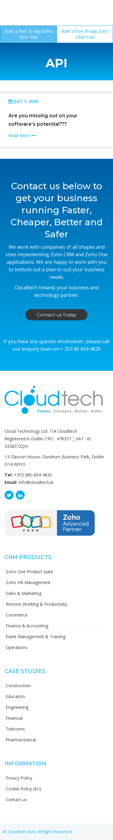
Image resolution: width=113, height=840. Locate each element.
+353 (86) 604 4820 (33, 475)
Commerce (16, 615)
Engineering (17, 707)
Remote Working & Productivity (36, 604)
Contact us (16, 799)
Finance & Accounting (27, 626)
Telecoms (15, 729)
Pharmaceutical (21, 740)
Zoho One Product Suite (29, 571)
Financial (14, 718)
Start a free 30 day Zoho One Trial (28, 34)
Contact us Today (56, 315)
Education (15, 696)
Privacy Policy (19, 778)
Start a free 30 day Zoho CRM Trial (85, 34)
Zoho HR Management (28, 582)
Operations (16, 647)
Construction (18, 685)
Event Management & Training (35, 636)
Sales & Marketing (23, 593)
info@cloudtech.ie (36, 482)
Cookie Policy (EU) (23, 789)
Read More (22, 135)
